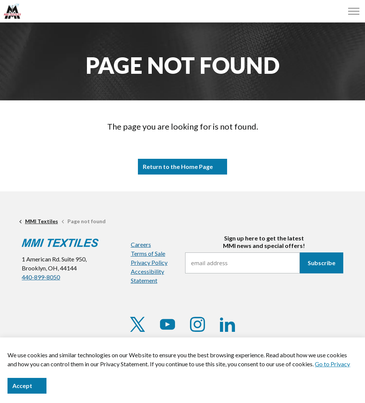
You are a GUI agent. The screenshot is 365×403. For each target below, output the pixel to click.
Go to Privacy (332, 363)
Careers (141, 244)
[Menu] (354, 11)
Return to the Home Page (182, 166)
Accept (27, 385)
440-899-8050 (41, 277)
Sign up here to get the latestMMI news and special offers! (264, 241)
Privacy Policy (149, 262)
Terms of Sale (148, 253)
